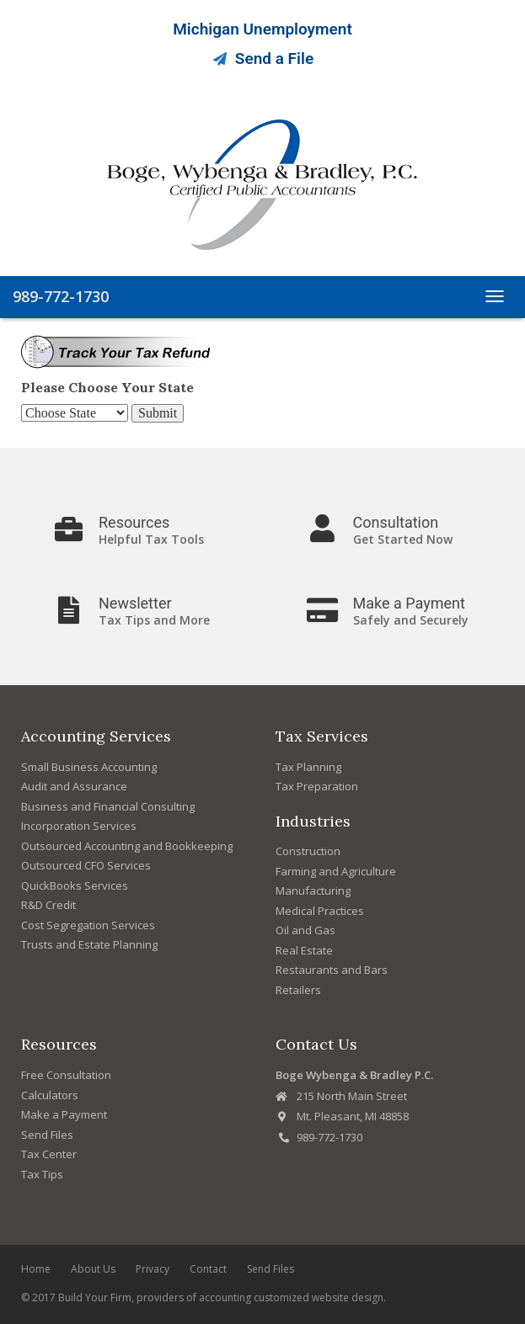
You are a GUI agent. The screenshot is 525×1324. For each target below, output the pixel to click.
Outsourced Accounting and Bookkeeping (127, 845)
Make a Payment (64, 1114)
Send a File (262, 58)
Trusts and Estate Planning (89, 944)
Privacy (152, 1269)
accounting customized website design (291, 1297)
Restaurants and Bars (332, 969)
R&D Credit (48, 904)
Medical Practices (320, 910)
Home (36, 1269)
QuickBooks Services (74, 885)
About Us (93, 1269)
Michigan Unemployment (262, 29)
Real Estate (304, 950)
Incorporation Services (79, 825)
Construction (308, 851)
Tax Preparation (317, 786)
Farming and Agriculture (336, 871)
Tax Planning (308, 766)
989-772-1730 (61, 296)
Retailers (298, 989)
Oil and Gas (305, 930)
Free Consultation (66, 1074)
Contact (208, 1269)
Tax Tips (42, 1174)
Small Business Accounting (89, 766)
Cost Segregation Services (88, 925)
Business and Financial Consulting (108, 806)
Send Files (47, 1134)
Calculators (49, 1095)
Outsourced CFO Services (86, 865)
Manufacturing (313, 890)
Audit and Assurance (74, 786)
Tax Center (49, 1154)
